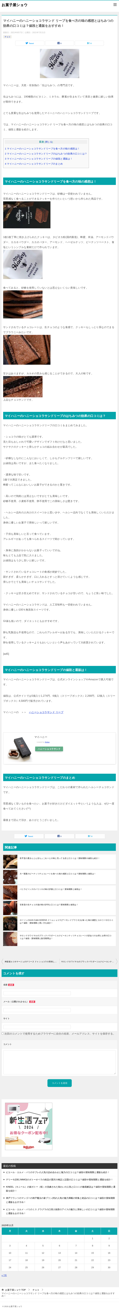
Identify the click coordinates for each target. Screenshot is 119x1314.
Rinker (47, 742)
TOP (15, 1290)
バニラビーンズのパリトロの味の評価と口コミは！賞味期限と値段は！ (51, 889)
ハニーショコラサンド (49, 749)
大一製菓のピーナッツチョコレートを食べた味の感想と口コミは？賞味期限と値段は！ (58, 874)
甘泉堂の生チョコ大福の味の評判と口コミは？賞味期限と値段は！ (49, 905)
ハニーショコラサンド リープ (46, 712)
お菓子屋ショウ (15, 4)
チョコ (7, 37)
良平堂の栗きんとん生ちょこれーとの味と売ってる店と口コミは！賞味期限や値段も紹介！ (60, 858)
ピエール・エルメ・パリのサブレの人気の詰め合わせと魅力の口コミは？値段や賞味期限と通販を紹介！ (58, 1172)
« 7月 (4, 1275)
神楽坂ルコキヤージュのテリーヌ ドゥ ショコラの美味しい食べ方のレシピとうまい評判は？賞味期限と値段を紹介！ (32, 962)
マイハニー (40, 737)
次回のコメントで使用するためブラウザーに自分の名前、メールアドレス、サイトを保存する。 (60, 1033)
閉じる (48, 142)
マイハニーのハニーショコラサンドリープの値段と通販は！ (39, 158)
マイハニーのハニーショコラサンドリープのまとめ (34, 163)
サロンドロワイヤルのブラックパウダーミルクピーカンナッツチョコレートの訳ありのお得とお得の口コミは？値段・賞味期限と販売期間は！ (66, 937)
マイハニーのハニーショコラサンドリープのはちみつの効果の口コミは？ (46, 153)
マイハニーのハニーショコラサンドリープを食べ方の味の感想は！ (42, 148)
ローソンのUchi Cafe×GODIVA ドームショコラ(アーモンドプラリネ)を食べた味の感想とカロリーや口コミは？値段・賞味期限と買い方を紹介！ (66, 921)
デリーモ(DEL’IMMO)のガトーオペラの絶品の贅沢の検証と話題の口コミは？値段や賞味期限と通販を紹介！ (59, 1179)
